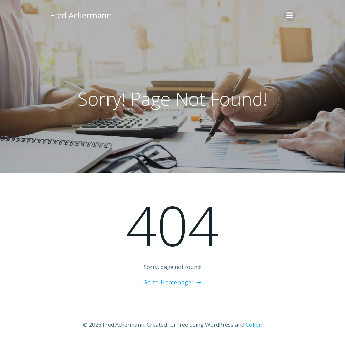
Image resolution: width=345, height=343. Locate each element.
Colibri (254, 324)
